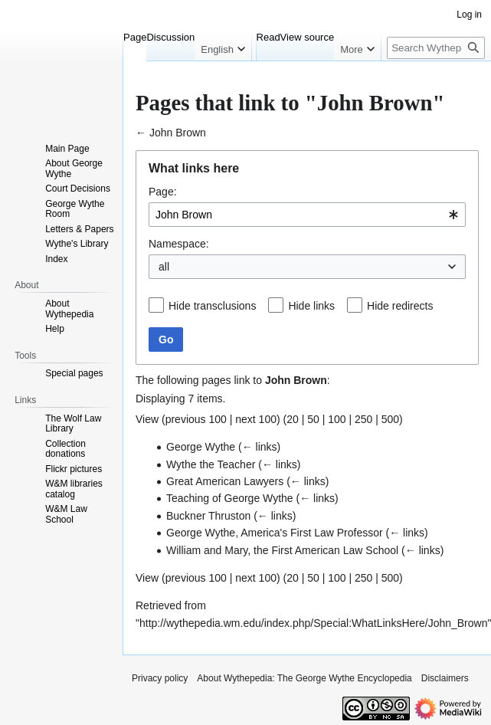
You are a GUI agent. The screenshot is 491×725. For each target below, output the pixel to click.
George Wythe (200, 447)
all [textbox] (164, 267)
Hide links (311, 306)
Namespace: (179, 244)
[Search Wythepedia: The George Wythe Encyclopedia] (436, 48)
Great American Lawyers (224, 481)
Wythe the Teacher (210, 464)
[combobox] (307, 214)
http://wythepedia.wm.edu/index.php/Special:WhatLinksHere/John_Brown (313, 623)
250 (363, 419)
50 (313, 419)
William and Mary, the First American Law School (282, 550)
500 (390, 419)
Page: (163, 191)
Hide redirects (400, 306)
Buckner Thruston (208, 516)
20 (292, 419)
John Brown (177, 132)
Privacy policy (160, 678)
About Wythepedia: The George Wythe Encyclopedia (304, 678)
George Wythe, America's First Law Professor (274, 533)
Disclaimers (445, 678)
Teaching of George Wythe (229, 498)
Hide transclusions (212, 306)
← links (259, 447)
